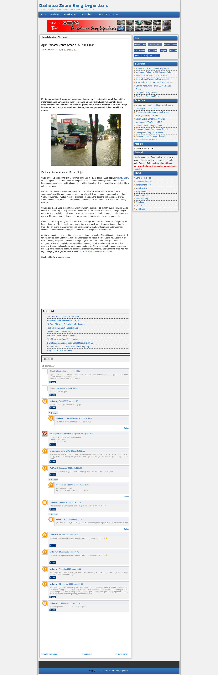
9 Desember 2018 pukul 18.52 (71, 584)
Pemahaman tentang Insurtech (149, 125)
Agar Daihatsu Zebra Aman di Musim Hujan (68, 45)
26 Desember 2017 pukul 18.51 (76, 485)
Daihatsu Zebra (170, 45)
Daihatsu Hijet (140, 45)
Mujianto (59, 485)
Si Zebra (54, 50)
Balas (52, 382)
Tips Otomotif (154, 55)
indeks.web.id (142, 195)
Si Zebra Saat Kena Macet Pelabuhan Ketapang (68, 347)
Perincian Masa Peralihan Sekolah (151, 136)
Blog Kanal (140, 209)
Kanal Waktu (141, 188)
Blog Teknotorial (143, 192)
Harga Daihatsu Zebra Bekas (59, 350)
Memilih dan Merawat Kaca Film (61, 335)
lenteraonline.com (143, 185)
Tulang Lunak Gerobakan (60, 434)
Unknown (54, 401)
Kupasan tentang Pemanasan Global (152, 129)
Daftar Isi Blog (87, 14)
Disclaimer (54, 14)
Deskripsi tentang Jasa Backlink (149, 132)
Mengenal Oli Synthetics (146, 93)
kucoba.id (140, 205)
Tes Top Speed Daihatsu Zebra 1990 (63, 317)
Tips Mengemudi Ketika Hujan (60, 332)
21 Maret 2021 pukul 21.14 (69, 603)
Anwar (58, 519)
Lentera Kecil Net (143, 178)
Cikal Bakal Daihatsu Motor (147, 96)
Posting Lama (122, 654)
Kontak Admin (70, 14)
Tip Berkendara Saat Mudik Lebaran (62, 328)
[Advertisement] (85, 75)
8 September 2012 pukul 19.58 (68, 371)
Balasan (54, 413)
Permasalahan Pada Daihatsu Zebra (63, 320)
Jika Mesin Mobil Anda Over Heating (63, 339)
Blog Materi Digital (144, 181)
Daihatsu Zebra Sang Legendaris (73, 5)
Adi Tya (53, 468)
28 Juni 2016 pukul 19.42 (69, 535)
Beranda (87, 654)
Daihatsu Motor (155, 45)
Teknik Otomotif (140, 55)
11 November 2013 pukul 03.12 (79, 418)
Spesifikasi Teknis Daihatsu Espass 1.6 (153, 68)
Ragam (163, 51)
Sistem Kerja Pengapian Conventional (152, 79)
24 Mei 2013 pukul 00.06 (67, 388)
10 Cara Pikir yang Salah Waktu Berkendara (66, 324)
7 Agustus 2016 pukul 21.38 (70, 569)
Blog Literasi (141, 202)
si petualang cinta (57, 451)
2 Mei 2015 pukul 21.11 (75, 451)
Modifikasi (153, 51)
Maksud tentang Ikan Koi (146, 139)
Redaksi (173, 51)
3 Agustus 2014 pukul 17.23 (83, 434)
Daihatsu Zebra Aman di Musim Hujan (95, 251)
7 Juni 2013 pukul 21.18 (68, 401)
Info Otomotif (139, 51)
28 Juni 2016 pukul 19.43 (69, 552)
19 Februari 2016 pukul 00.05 (70, 502)
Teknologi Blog (142, 198)
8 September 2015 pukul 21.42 (69, 468)
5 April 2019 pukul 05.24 (72, 519)
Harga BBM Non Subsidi (108, 14)
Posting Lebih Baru (50, 654)
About (43, 14)
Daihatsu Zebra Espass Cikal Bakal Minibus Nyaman (70, 343)
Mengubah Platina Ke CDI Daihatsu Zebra (154, 72)
